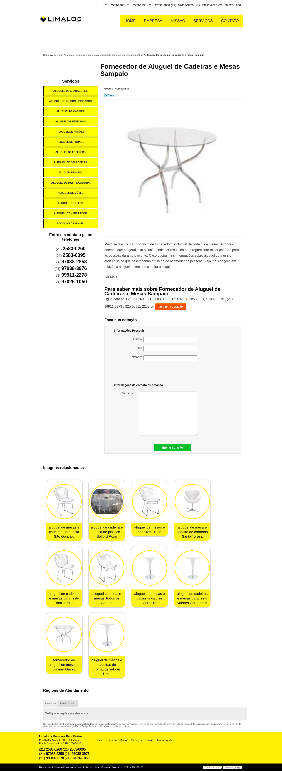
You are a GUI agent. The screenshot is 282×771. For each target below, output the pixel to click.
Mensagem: (159, 413)
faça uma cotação (170, 306)
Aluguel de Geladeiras (71, 162)
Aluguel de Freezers (70, 152)
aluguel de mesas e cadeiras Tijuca (149, 529)
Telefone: (163, 357)
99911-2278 (209, 5)
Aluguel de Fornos (71, 142)
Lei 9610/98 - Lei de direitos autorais (113, 726)
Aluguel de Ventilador (71, 213)
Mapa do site (165, 740)
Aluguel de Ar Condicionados (70, 101)
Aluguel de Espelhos (70, 121)
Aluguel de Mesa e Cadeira (70, 182)
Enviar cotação (172, 447)
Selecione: (51, 703)
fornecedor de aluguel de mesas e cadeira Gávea (64, 664)
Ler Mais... (112, 277)
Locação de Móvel (70, 223)
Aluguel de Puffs (71, 203)
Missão (178, 21)
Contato (230, 21)
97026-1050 (233, 5)
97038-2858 (162, 5)
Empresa (153, 21)
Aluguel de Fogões (71, 131)
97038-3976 (186, 5)
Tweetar (110, 95)
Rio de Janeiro (68, 703)
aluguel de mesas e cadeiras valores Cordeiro (149, 598)
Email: (165, 348)
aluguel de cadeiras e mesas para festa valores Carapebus (192, 598)
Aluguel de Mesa (70, 172)
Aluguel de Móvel (71, 193)
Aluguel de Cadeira (70, 111)
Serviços (203, 21)
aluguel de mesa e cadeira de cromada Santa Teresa (192, 531)
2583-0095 (139, 5)
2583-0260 (117, 5)
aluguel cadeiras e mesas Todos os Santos (107, 598)
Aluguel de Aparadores (70, 91)
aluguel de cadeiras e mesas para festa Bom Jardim (64, 598)
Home (130, 21)
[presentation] (168, 372)
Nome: (165, 339)
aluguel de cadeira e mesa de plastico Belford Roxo (107, 531)
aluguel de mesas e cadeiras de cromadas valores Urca (107, 667)
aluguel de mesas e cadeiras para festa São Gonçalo (64, 531)
